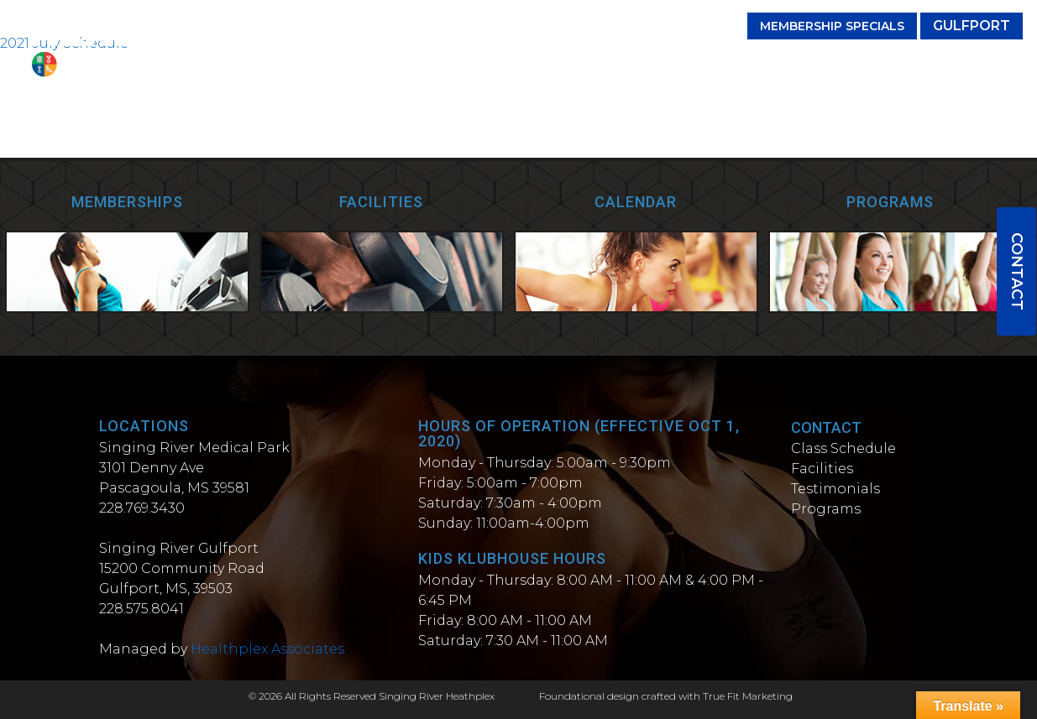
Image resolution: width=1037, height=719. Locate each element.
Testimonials (637, 65)
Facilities (545, 65)
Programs (733, 65)
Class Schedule (843, 448)
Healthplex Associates (267, 649)
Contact (1017, 271)
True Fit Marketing (748, 696)
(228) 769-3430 (674, 26)
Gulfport (971, 26)
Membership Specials (832, 26)
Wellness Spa (969, 65)
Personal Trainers (844, 65)
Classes (471, 65)
